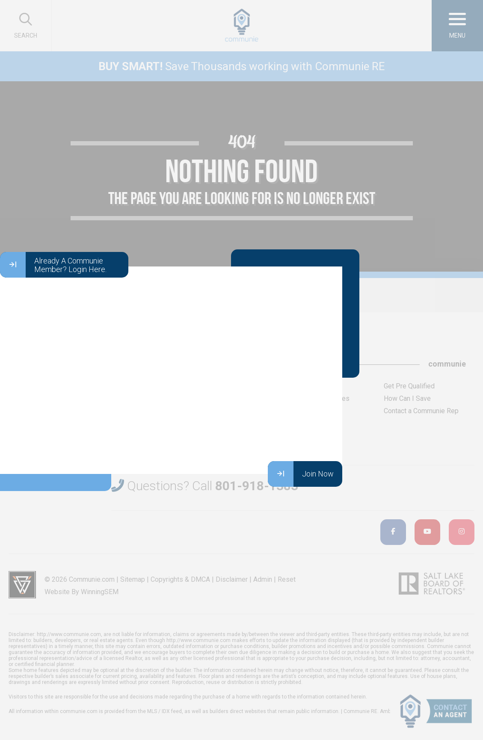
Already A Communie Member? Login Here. (53, 265)
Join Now (301, 474)
